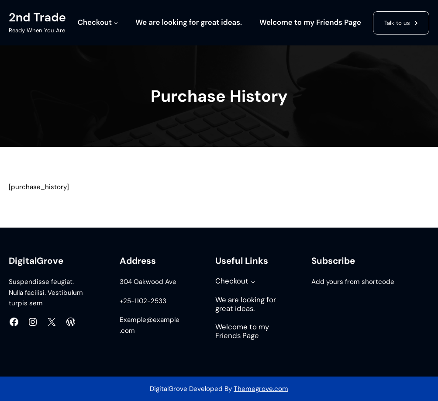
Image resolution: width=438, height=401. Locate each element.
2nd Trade (37, 17)
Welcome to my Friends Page (310, 22)
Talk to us (397, 23)
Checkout (95, 22)
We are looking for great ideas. (188, 22)
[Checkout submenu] (116, 23)
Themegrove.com (261, 388)
